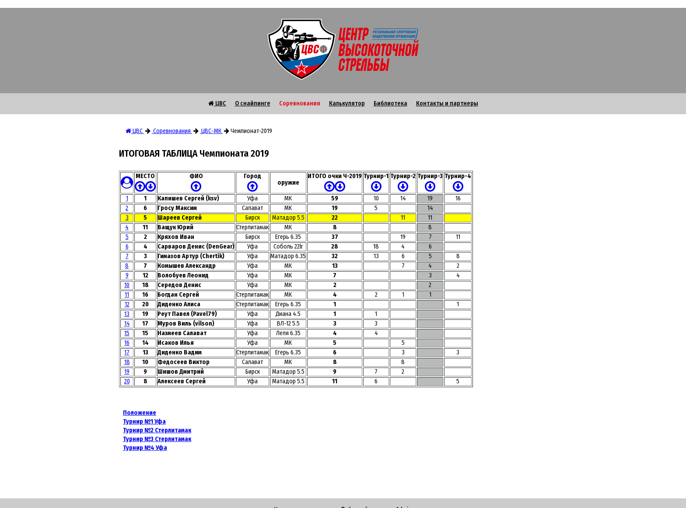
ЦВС (217, 103)
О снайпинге (252, 103)
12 (127, 304)
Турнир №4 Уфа (145, 448)
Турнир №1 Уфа (144, 421)
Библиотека (390, 103)
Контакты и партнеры (447, 103)
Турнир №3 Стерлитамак (157, 439)
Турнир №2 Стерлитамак (157, 430)
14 (127, 323)
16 (127, 343)
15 (127, 333)
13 (127, 314)
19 (127, 371)
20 (127, 381)
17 (127, 352)
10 (127, 285)
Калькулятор (347, 103)
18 (127, 362)
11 (127, 294)
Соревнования (299, 103)
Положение (139, 413)
